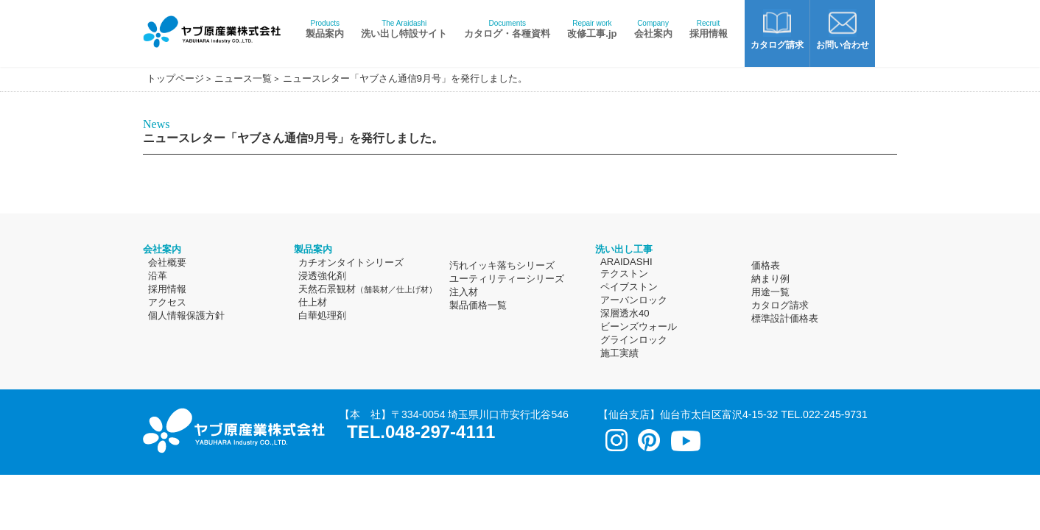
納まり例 (770, 278)
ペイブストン (629, 286)
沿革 (157, 275)
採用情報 (708, 29)
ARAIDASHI (626, 261)
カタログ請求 (780, 305)
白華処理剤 (322, 315)
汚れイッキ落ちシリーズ (502, 265)
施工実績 (619, 352)
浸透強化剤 (322, 275)
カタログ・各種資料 (507, 29)
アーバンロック (633, 299)
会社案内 (653, 29)
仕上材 (312, 302)
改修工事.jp (591, 29)
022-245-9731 (835, 414)
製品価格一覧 (478, 305)
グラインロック (633, 339)
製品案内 (325, 29)
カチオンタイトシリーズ (351, 262)
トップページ (175, 78)
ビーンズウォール (638, 326)
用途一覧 (770, 291)
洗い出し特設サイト (404, 29)
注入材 (463, 291)
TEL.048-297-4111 (421, 432)
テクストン (624, 273)
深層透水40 (625, 313)
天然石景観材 (367, 288)
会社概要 (167, 262)
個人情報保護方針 (186, 315)
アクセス (167, 302)
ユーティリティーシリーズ (506, 278)
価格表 (765, 265)
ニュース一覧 (243, 78)
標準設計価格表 (784, 318)
